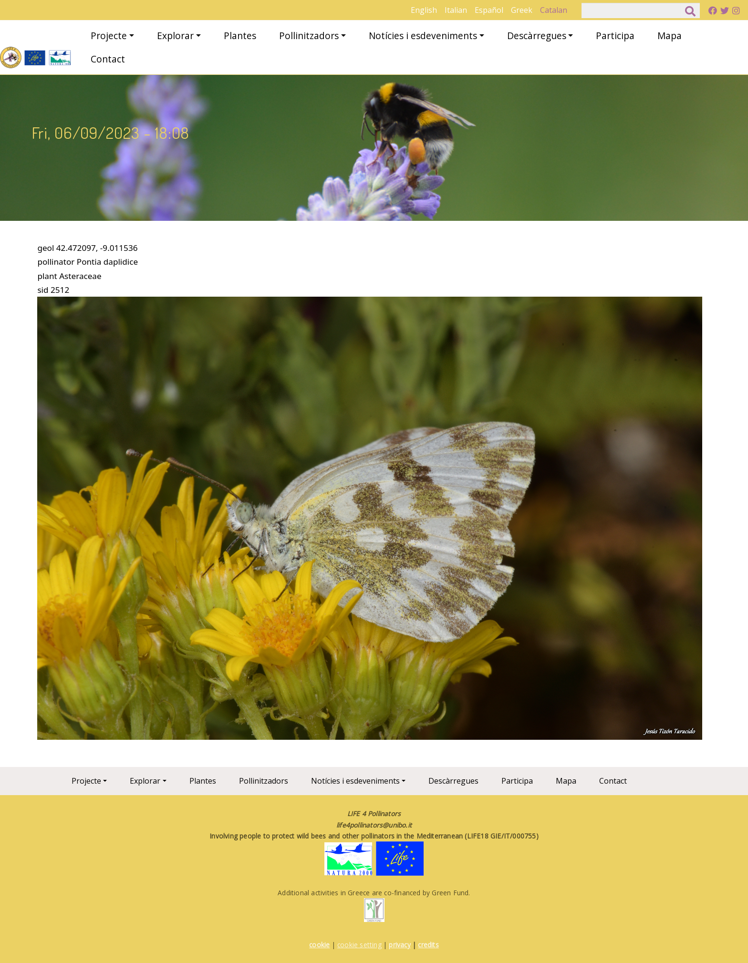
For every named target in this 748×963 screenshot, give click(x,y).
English (424, 10)
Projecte (109, 35)
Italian (456, 10)
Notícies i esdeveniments (423, 35)
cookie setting (359, 944)
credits (428, 944)
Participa (615, 35)
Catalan (553, 10)
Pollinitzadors (309, 35)
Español (489, 10)
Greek (521, 10)
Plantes (240, 35)
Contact (108, 58)
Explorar (175, 35)
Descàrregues (536, 35)
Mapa (669, 35)
